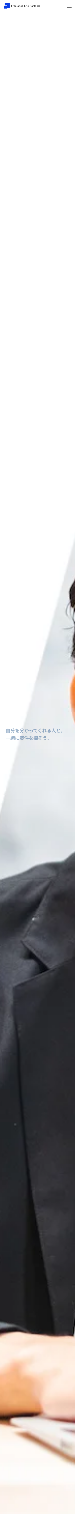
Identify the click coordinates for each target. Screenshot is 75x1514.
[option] (37, 763)
